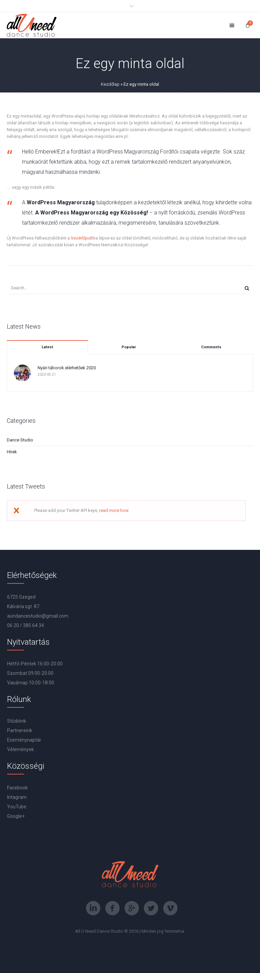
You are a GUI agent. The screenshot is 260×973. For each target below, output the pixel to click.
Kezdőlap (110, 84)
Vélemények (20, 749)
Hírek (12, 451)
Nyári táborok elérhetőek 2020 (67, 367)
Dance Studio (20, 439)
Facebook (17, 787)
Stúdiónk (16, 721)
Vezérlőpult (82, 238)
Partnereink (19, 730)
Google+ (16, 816)
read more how (114, 510)
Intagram (17, 797)
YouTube (16, 806)
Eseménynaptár (24, 740)
